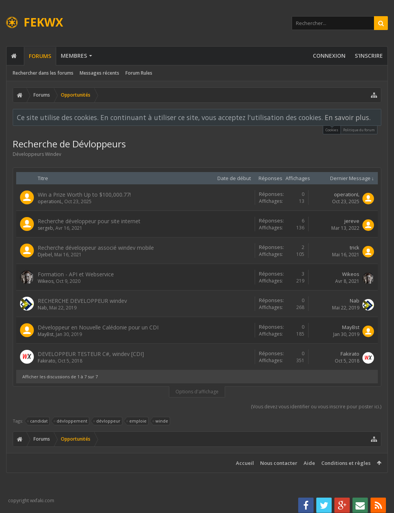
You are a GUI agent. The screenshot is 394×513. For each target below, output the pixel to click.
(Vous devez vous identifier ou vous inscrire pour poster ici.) (316, 406)
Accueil (245, 463)
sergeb (45, 228)
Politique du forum (359, 129)
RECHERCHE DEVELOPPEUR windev (82, 300)
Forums (40, 56)
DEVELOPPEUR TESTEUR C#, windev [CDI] (91, 354)
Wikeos (45, 281)
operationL (50, 201)
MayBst (45, 334)
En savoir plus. (348, 117)
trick (354, 247)
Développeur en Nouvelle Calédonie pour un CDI (98, 327)
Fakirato (46, 361)
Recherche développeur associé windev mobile (96, 247)
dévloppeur (107, 421)
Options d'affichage (197, 391)
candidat (38, 421)
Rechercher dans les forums (43, 73)
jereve (351, 220)
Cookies (332, 129)
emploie (137, 421)
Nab (42, 307)
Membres (74, 55)
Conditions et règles (346, 463)
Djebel (45, 254)
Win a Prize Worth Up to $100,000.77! (84, 194)
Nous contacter (278, 463)
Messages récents (99, 73)
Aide (309, 463)
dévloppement (70, 421)
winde (160, 421)
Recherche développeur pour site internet (89, 221)
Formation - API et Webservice (76, 274)
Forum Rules (138, 73)
